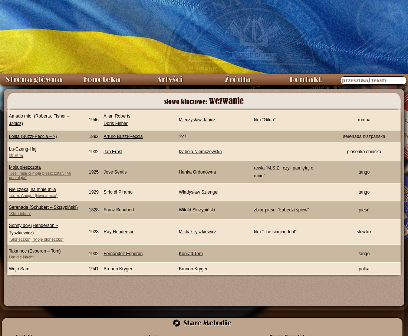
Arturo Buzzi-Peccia (122, 136)
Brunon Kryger (117, 268)
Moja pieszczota (44, 172)
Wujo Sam (19, 268)
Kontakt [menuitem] (305, 79)
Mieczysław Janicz (197, 119)
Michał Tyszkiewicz (197, 231)
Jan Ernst (112, 151)
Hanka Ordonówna (197, 172)
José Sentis (114, 172)
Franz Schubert (118, 210)
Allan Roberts (116, 116)
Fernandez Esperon (122, 253)
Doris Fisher (115, 123)
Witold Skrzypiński (197, 210)
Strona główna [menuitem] (34, 79)
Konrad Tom (191, 253)
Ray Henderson (118, 231)
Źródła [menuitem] (238, 79)
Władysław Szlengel (198, 192)
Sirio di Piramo (117, 192)
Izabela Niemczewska (200, 151)
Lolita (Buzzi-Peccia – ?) (33, 136)
